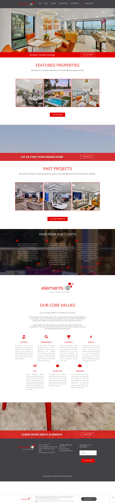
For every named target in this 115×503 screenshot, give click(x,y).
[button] (112, 497)
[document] (57, 251)
